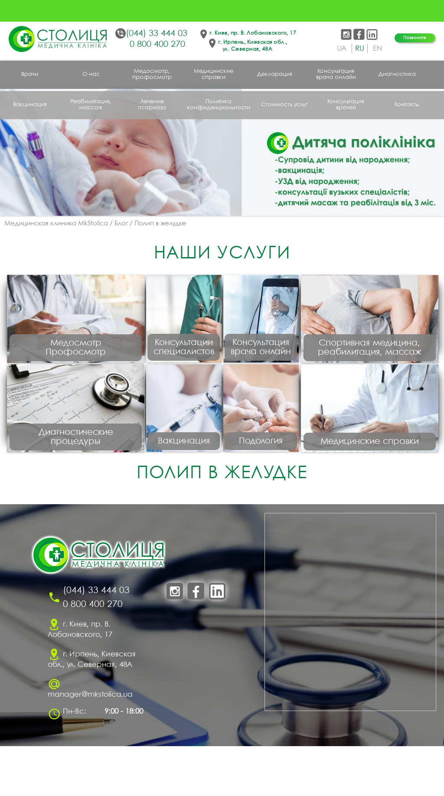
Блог (121, 224)
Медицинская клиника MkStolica (56, 224)
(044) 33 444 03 (156, 33)
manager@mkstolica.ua (90, 744)
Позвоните (414, 38)
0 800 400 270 (157, 44)
